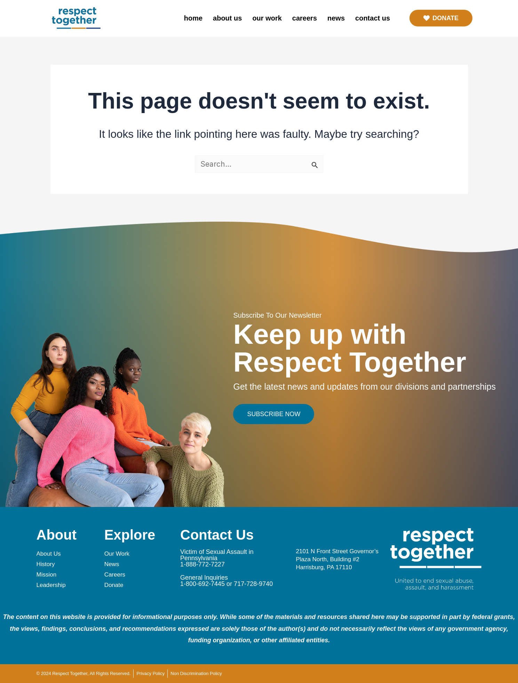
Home (193, 18)
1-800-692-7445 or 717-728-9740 (226, 583)
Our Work (266, 18)
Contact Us (372, 18)
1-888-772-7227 (202, 564)
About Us (227, 18)
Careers (304, 18)
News (336, 18)
